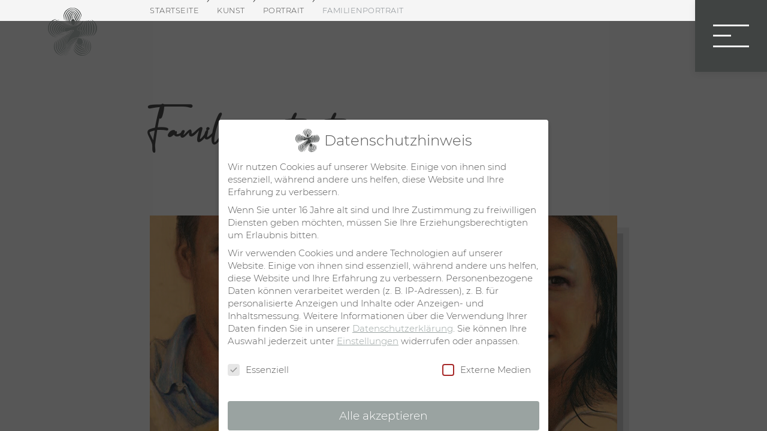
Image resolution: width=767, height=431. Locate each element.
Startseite (174, 10)
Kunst (231, 10)
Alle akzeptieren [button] (383, 416)
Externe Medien (486, 370)
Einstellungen (367, 341)
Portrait (283, 10)
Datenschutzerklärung (402, 328)
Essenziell (258, 370)
